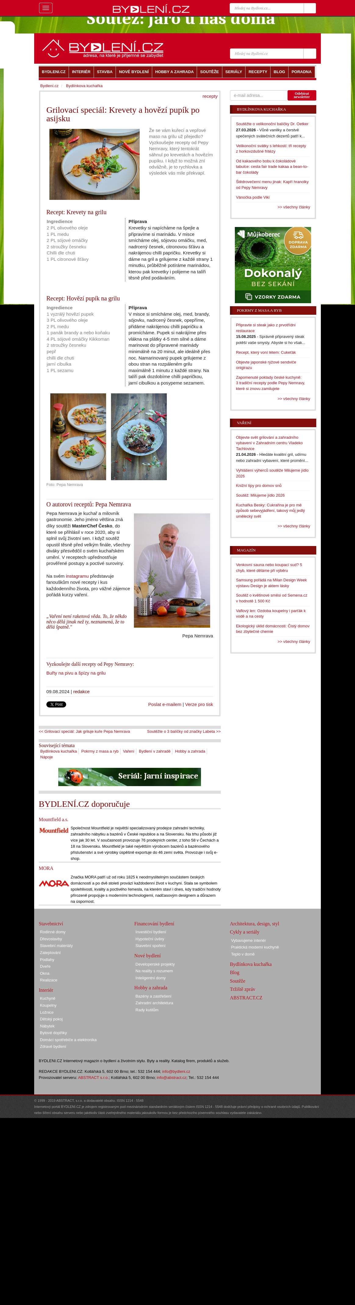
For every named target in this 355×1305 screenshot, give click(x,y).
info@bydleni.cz (176, 1071)
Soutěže (238, 981)
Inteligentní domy (150, 978)
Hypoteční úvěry (149, 939)
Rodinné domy (53, 932)
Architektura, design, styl (254, 923)
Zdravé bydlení (53, 1046)
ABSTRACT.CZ (246, 997)
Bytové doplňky (53, 1032)
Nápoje (46, 757)
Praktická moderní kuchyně (255, 947)
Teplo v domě (243, 954)
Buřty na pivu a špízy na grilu (76, 673)
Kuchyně (48, 998)
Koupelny (48, 1005)
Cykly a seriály (245, 931)
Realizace (48, 980)
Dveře (45, 966)
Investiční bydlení (150, 932)
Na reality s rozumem (154, 971)
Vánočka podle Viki (253, 197)
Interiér (46, 990)
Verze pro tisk (199, 704)
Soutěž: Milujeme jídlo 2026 (260, 495)
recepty (210, 96)
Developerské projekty (155, 964)
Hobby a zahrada (190, 751)
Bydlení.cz (49, 85)
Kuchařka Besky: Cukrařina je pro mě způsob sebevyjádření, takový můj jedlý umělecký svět (270, 511)
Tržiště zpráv (242, 989)
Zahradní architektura (154, 1003)
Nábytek (47, 1026)
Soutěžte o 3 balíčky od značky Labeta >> (184, 731)
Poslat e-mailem (164, 704)
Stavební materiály (56, 945)
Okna (44, 973)
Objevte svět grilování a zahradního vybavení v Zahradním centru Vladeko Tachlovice (269, 443)
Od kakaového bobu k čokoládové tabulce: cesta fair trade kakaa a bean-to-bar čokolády (272, 167)
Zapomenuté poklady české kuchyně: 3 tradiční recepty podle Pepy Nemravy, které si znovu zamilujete (270, 383)
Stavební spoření (150, 945)
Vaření (128, 751)
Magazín (246, 550)
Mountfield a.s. (53, 819)
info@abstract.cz (171, 1077)
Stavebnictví (51, 923)
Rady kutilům (146, 1010)
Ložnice (47, 1012)
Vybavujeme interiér (248, 940)
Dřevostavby (51, 939)
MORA (46, 868)
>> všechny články (294, 207)
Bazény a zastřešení (153, 996)
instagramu (77, 576)
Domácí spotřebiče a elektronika (68, 1039)
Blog (234, 972)
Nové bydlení (147, 955)
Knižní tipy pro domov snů (259, 485)
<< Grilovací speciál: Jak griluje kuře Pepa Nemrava (84, 731)
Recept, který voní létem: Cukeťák (266, 352)
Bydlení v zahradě (154, 751)
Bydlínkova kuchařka (58, 751)
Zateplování (50, 952)
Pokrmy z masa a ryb (100, 751)
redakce (81, 691)
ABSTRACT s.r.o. (93, 1077)
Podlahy (47, 959)
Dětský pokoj (51, 1019)
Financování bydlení (154, 923)
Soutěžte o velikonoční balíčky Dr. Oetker (272, 124)
